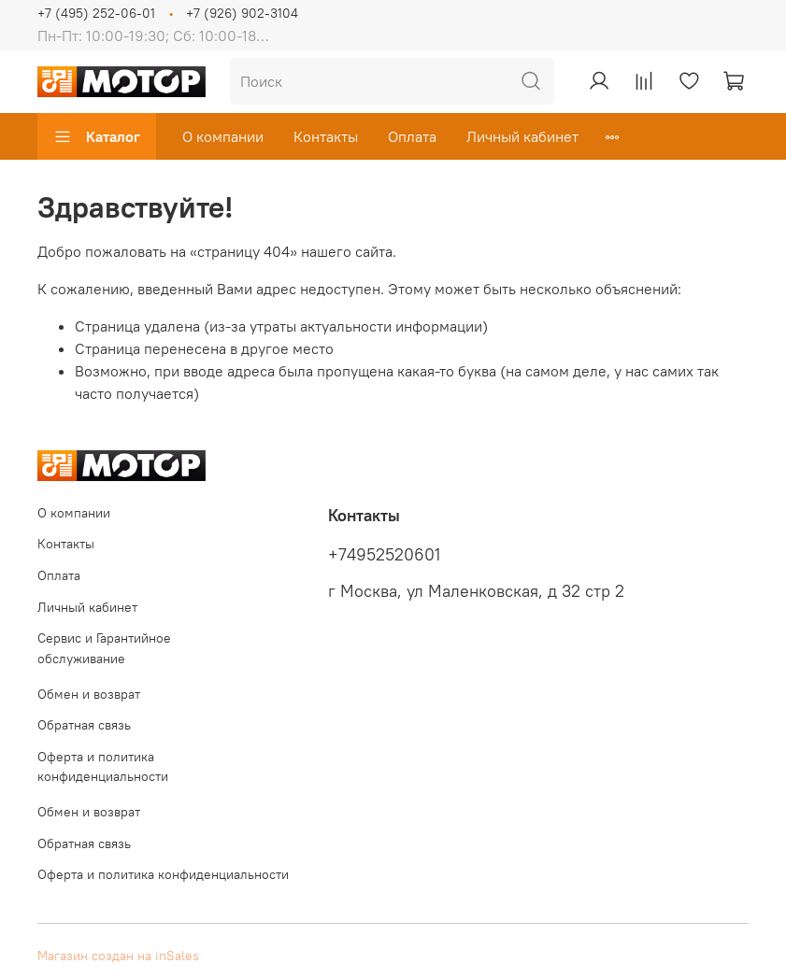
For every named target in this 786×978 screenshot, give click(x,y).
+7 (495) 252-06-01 (96, 13)
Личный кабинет (522, 136)
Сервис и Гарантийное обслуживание (104, 648)
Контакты (325, 136)
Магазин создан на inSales (118, 955)
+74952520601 (384, 555)
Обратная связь (84, 724)
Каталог (96, 136)
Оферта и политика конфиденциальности (102, 767)
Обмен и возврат (88, 694)
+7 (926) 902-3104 (242, 13)
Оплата (412, 136)
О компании (223, 136)
